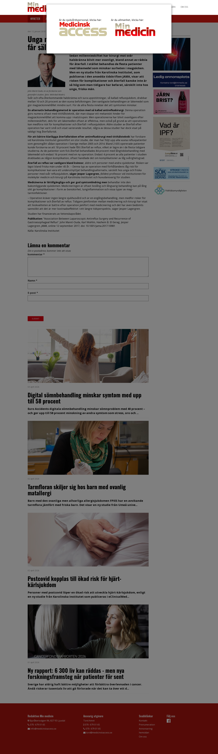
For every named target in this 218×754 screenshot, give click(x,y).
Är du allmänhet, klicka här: (135, 27)
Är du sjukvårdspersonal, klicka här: (83, 27)
